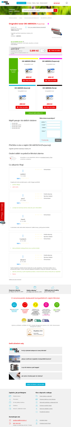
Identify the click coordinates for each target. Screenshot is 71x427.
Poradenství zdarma (44, 411)
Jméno (43, 122)
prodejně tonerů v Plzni (46, 157)
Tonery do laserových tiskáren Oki (31, 17)
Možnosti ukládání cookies (46, 408)
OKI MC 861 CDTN (16, 125)
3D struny (29, 3)
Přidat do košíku (54, 50)
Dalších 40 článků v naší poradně (35, 384)
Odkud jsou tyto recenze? (15, 279)
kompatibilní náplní (16, 47)
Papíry (37, 3)
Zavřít (3, 224)
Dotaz (43, 131)
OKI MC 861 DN (16, 128)
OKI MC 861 (15, 123)
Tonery (20, 17)
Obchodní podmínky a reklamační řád (49, 402)
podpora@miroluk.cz (20, 420)
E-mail (43, 125)
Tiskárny (34, 3)
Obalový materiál (43, 3)
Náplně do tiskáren (21, 3)
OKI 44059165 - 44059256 (46, 17)
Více (12, 34)
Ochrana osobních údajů (46, 405)
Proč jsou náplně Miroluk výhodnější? (37, 27)
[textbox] (38, 10)
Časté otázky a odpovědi (46, 396)
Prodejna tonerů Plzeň (45, 423)
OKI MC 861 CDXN (16, 126)
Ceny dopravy (14, 44)
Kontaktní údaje (43, 420)
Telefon (44, 127)
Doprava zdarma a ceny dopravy (47, 399)
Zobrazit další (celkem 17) (36, 113)
